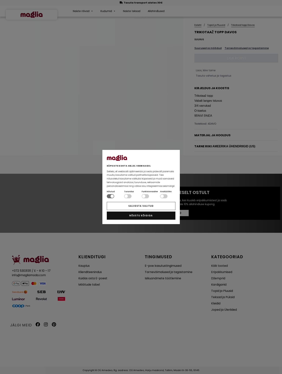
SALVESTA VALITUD (140, 205)
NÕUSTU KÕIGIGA (141, 215)
